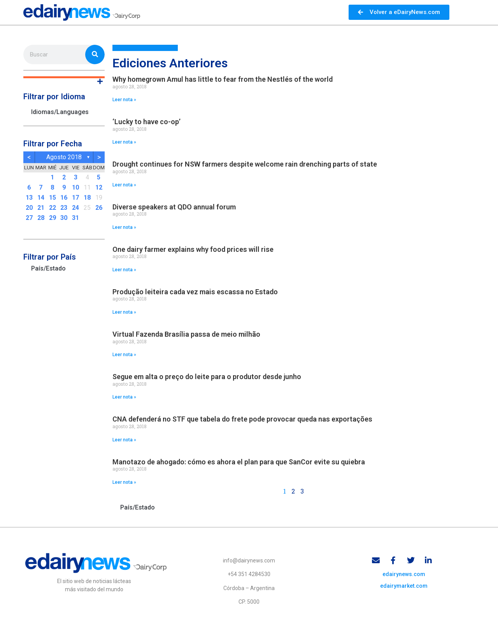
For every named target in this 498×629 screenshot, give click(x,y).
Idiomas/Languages (60, 112)
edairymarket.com (404, 586)
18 (87, 197)
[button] (64, 77)
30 (63, 217)
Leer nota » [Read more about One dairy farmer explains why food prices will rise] (124, 269)
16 (63, 197)
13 (29, 197)
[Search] (95, 54)
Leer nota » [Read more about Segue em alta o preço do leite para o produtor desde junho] (124, 397)
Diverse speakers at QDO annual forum (174, 207)
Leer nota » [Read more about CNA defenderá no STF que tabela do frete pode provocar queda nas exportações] (124, 440)
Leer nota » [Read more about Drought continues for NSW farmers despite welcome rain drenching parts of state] (124, 185)
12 (98, 187)
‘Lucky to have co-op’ (146, 122)
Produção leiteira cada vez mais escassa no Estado (195, 292)
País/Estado (48, 268)
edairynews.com (403, 574)
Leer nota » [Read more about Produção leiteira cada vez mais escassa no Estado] (124, 312)
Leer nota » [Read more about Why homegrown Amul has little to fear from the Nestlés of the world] (124, 99)
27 (29, 217)
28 (40, 217)
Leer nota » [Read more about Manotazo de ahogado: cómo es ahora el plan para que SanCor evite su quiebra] (124, 482)
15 (52, 197)
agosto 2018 (64, 157)
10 (75, 187)
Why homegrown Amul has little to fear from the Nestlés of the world (222, 79)
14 (40, 197)
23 (63, 207)
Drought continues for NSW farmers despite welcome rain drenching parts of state (244, 164)
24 (75, 207)
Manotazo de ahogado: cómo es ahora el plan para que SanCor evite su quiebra (238, 462)
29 (52, 217)
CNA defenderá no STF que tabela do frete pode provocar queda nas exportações (242, 419)
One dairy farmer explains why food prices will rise (193, 249)
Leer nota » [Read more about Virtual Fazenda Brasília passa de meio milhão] (124, 354)
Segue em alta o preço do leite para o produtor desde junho (206, 376)
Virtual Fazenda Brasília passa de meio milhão (186, 334)
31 (75, 217)
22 (52, 207)
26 (98, 207)
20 (29, 207)
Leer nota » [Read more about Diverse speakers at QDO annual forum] (124, 227)
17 (75, 197)
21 (40, 207)
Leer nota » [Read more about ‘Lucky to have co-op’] (124, 142)
